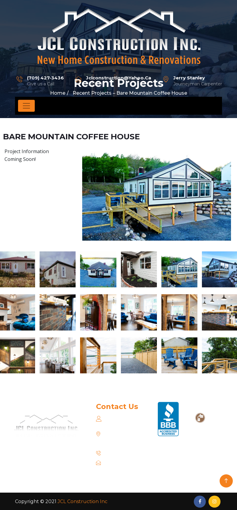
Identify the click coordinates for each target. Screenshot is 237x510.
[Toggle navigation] (26, 106)
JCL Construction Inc (82, 501)
